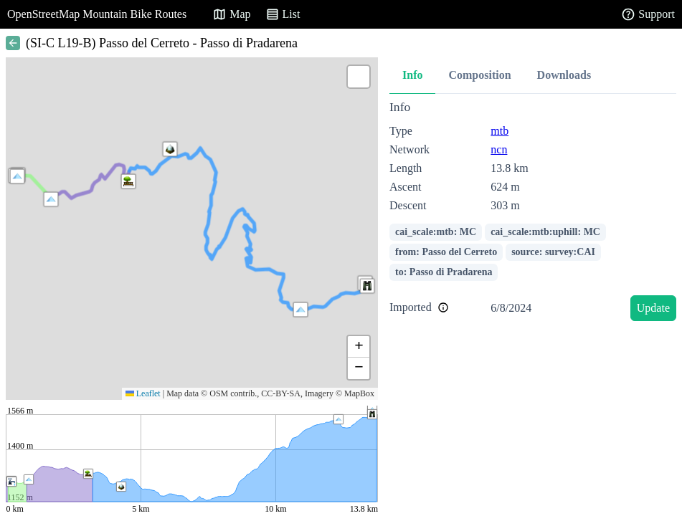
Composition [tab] (479, 75)
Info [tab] (412, 75)
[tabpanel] (532, 213)
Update (653, 308)
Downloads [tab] (564, 75)
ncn (499, 149)
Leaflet (143, 393)
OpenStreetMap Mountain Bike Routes (96, 14)
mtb (499, 131)
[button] (17, 176)
